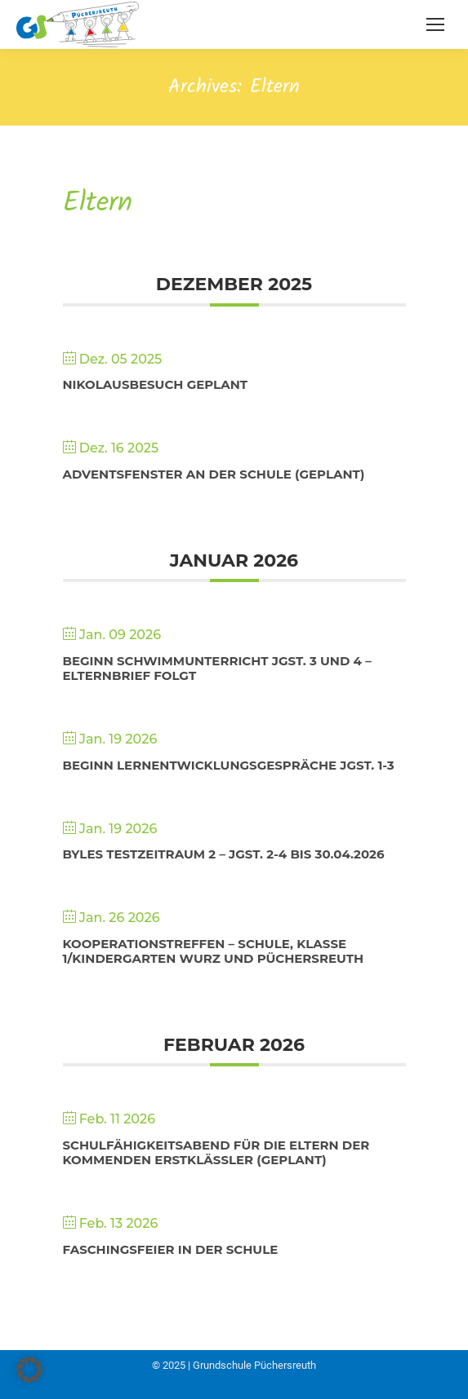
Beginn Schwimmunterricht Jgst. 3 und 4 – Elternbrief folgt (217, 668)
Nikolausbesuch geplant (155, 384)
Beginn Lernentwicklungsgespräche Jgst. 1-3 (228, 765)
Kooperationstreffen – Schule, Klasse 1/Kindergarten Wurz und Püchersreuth (213, 951)
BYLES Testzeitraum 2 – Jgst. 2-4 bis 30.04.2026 (224, 854)
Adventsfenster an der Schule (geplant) (214, 474)
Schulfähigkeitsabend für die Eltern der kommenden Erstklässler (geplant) (216, 1152)
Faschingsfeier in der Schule (171, 1249)
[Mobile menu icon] (435, 24)
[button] (29, 1369)
